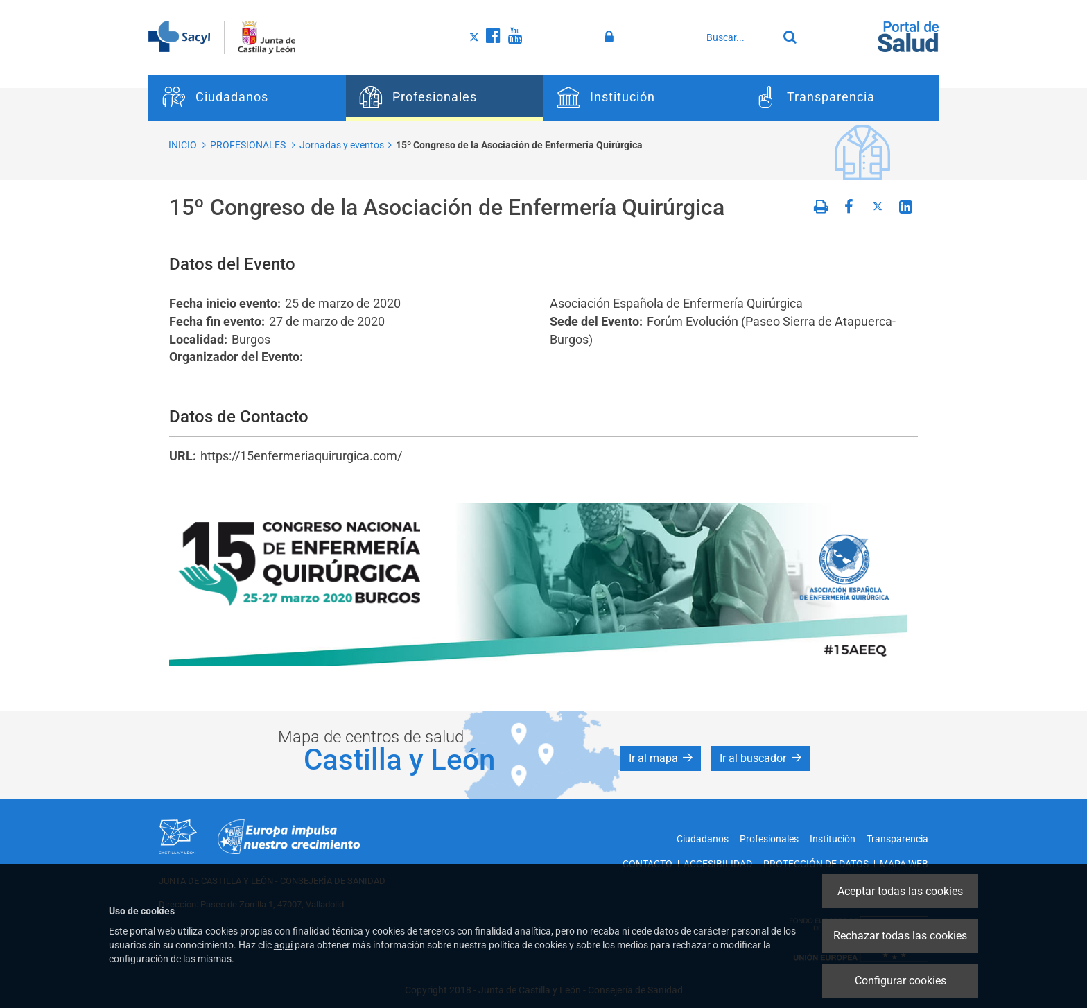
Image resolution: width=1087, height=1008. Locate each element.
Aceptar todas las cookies (900, 891)
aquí (283, 944)
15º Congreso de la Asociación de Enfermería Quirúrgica (519, 144)
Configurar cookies (900, 980)
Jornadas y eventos (341, 144)
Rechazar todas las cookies (900, 935)
